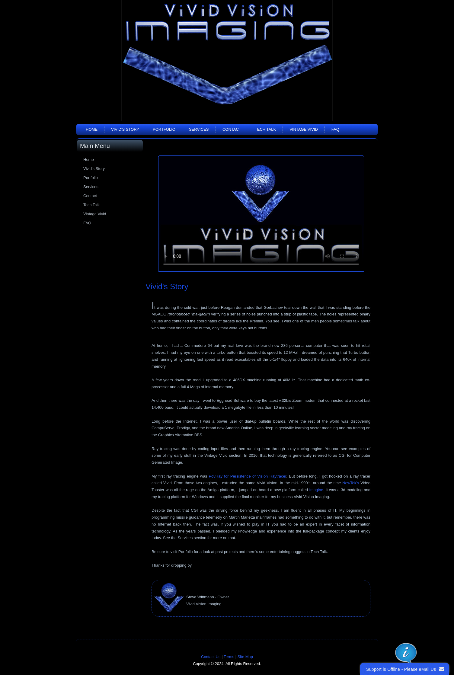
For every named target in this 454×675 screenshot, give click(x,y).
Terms (229, 656)
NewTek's (350, 483)
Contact (231, 129)
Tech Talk (265, 129)
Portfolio (164, 129)
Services (199, 129)
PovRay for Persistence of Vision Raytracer (247, 476)
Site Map (245, 656)
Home (92, 129)
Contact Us (210, 656)
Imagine (316, 490)
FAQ (335, 129)
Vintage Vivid (303, 129)
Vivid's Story (125, 129)
